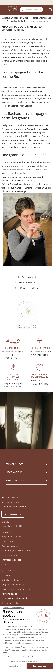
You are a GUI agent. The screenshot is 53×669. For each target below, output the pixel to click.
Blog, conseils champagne (13, 584)
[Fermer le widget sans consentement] (13, 607)
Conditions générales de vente (15, 550)
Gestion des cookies (10, 603)
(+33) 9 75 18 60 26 (9, 497)
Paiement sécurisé (9, 545)
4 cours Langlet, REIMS (11, 525)
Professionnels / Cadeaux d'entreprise (18, 589)
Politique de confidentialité (14, 598)
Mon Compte (7, 541)
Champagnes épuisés (11, 559)
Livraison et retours (10, 555)
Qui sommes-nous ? (10, 570)
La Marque (6, 575)
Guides (4, 564)
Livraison (5, 531)
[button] (26, 464)
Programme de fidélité (11, 536)
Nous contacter (12, 514)
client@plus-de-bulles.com (13, 506)
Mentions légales (9, 593)
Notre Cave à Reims (10, 579)
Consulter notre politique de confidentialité (20, 657)
